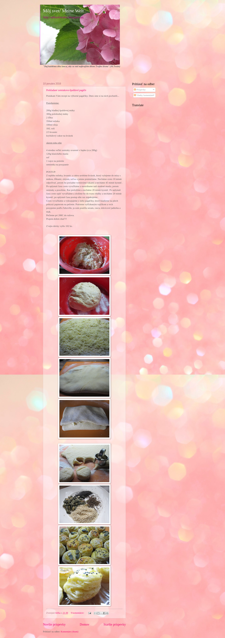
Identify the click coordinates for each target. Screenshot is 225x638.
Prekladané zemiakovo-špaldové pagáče (66, 90)
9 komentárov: (78, 613)
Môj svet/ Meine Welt (63, 10)
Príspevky (140, 89)
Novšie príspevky (54, 624)
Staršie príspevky (115, 624)
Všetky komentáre (143, 95)
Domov (84, 624)
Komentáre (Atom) (69, 631)
